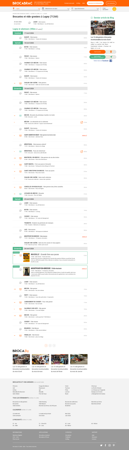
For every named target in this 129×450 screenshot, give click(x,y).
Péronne (15, 386)
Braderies (67, 405)
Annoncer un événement (95, 3)
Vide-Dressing (42, 402)
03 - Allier (15, 425)
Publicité (67, 437)
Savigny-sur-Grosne (96, 392)
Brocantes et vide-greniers (20, 402)
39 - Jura (41, 425)
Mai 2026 (67, 413)
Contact (94, 439)
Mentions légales (17, 435)
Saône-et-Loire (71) (36, 13)
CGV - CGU (16, 437)
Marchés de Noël (96, 404)
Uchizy (14, 390)
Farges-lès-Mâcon (44, 386)
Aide (83, 3)
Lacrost (67, 392)
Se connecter (111, 3)
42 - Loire (67, 423)
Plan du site (16, 439)
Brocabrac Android (44, 435)
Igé (40, 390)
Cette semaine (17, 415)
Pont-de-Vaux (42, 394)
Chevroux (94, 386)
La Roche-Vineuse (96, 388)
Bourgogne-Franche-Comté (21, 13)
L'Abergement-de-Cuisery (98, 394)
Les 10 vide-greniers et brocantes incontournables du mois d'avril (101, 38)
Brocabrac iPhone (44, 437)
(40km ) (36, 28)
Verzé (66, 386)
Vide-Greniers (16, 405)
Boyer (66, 394)
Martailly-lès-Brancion (19, 392)
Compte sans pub (69, 3)
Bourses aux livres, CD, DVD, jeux (48, 405)
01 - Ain (15, 423)
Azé (14, 388)
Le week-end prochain (45, 413)
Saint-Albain (16, 394)
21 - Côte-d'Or (42, 423)
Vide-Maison (42, 404)
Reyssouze (42, 388)
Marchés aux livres (96, 402)
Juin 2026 (68, 415)
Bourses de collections (71, 402)
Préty (66, 390)
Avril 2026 (41, 415)
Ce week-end (16, 413)
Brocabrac (68, 435)
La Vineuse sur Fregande (98, 390)
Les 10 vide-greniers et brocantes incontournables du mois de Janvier (78, 369)
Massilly (41, 392)
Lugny (45, 13)
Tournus (67, 388)
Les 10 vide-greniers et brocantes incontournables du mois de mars (40, 369)
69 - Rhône (94, 423)
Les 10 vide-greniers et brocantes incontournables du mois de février (59, 369)
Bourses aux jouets (70, 404)
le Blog (78, 3)
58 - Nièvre (68, 425)
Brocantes (15, 404)
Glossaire (94, 437)
